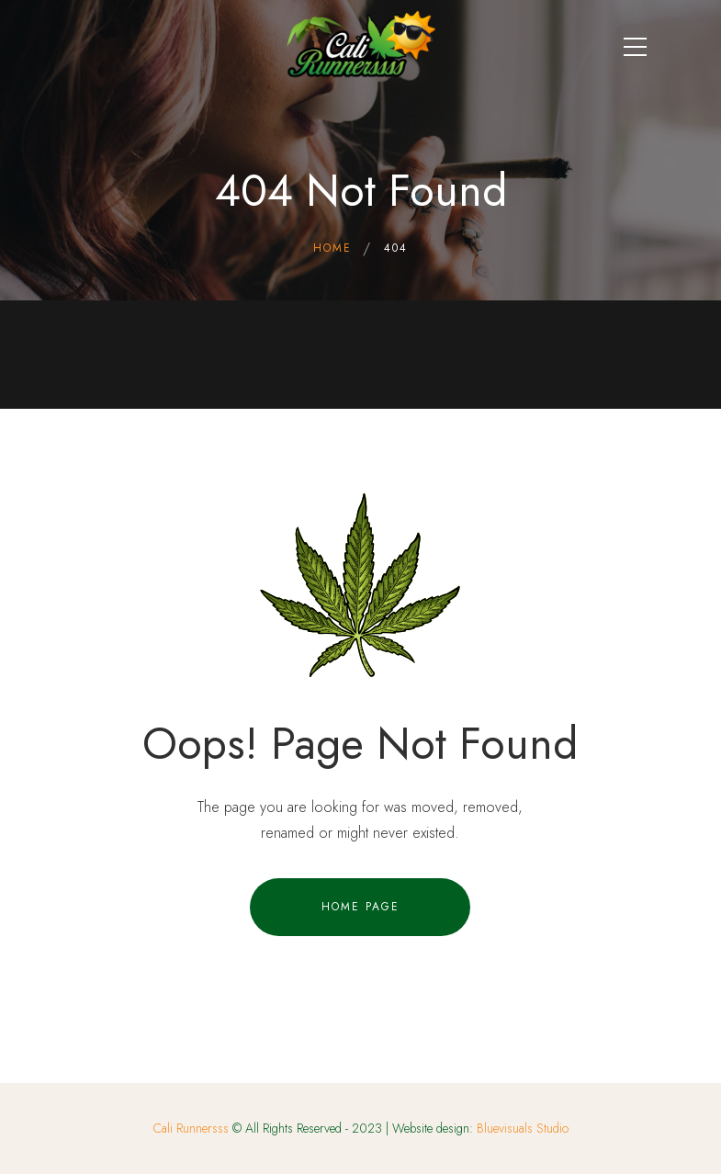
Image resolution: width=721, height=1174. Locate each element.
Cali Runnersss (191, 1128)
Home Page (360, 906)
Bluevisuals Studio (523, 1128)
